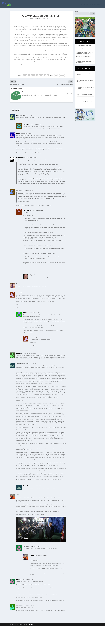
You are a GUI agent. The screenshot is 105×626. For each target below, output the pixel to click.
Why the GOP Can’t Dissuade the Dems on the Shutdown (84, 62)
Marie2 (18, 190)
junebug (25, 312)
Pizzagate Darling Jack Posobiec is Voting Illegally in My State (83, 57)
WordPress (31, 624)
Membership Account (96, 4)
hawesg (18, 284)
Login (86, 4)
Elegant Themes (18, 624)
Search (76, 11)
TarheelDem (19, 363)
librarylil (79, 80)
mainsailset (19, 353)
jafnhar (78, 94)
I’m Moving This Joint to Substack (83, 45)
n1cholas (18, 495)
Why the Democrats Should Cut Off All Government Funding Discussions (84, 53)
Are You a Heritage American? (83, 49)
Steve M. (18, 115)
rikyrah (25, 546)
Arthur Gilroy (26, 210)
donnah (18, 133)
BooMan (36, 18)
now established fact (30, 31)
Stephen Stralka (34, 275)
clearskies (79, 87)
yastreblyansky (20, 158)
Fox (27, 160)
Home (80, 4)
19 (47, 18)
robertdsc (25, 124)
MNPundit (19, 605)
